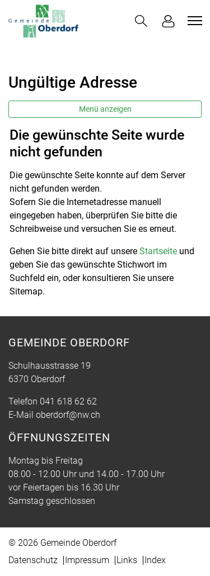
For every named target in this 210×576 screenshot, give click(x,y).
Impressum (87, 560)
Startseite (158, 251)
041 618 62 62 (68, 401)
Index (155, 560)
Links (126, 560)
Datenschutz (33, 560)
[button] (141, 21)
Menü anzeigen (105, 108)
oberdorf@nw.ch (68, 415)
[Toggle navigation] (193, 20)
